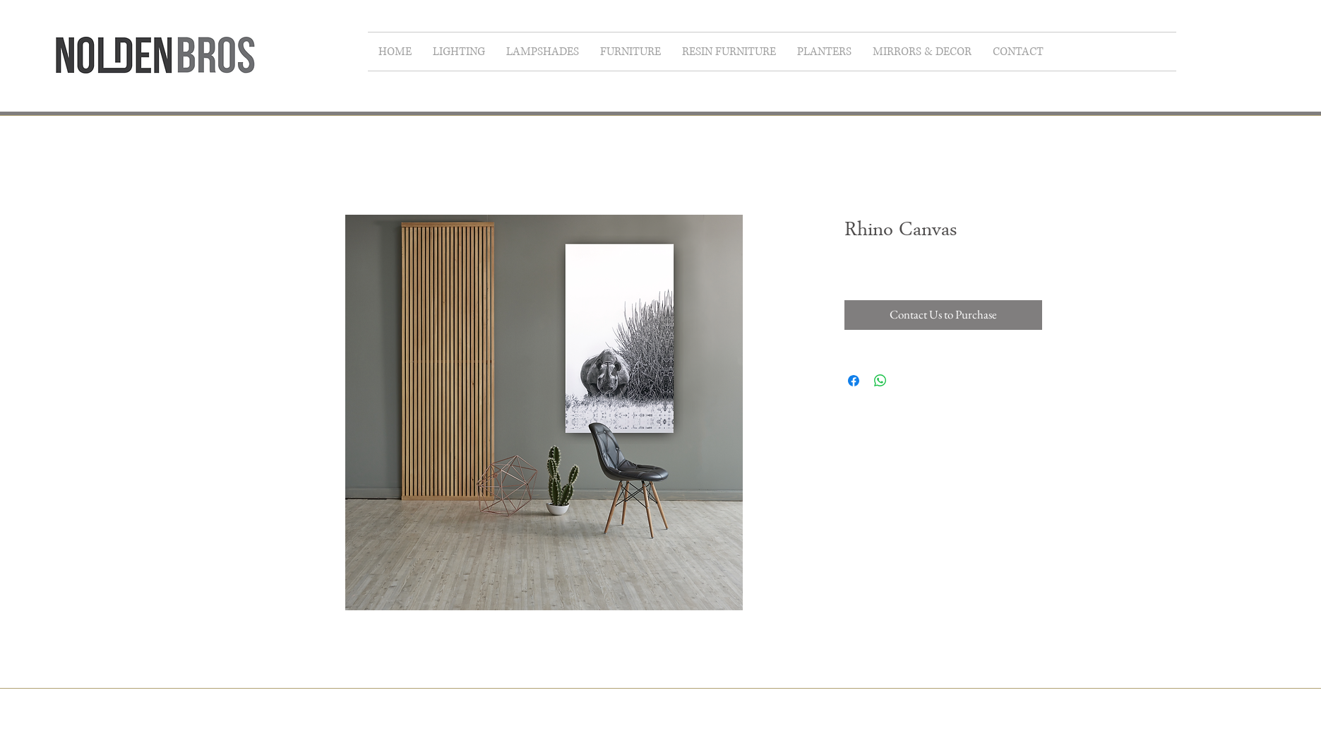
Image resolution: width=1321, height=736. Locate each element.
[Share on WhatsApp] (880, 380)
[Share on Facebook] (853, 380)
